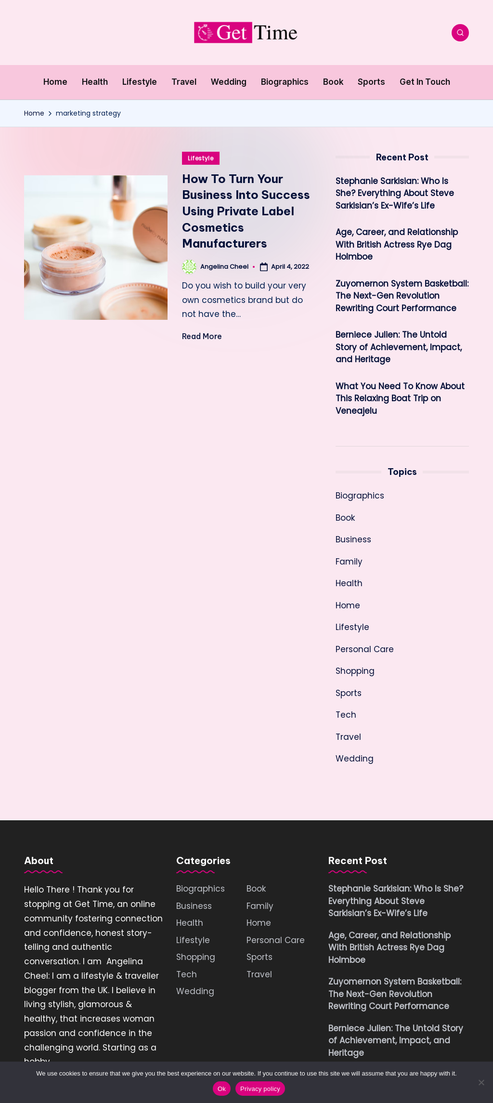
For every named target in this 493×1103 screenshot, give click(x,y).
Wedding (355, 758)
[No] (481, 1082)
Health (349, 583)
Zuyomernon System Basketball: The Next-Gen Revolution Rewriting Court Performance (402, 296)
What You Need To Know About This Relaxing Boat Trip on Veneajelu (400, 399)
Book (345, 518)
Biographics (360, 495)
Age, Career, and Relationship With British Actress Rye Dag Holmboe (397, 244)
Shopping (355, 671)
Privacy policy (260, 1088)
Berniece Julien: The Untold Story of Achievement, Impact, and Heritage (399, 347)
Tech (346, 715)
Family (349, 561)
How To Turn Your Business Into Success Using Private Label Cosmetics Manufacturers (246, 210)
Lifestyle (200, 158)
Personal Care (365, 649)
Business (353, 539)
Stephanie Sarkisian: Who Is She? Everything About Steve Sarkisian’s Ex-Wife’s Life (395, 193)
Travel (348, 737)
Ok (222, 1088)
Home (348, 605)
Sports (349, 693)
